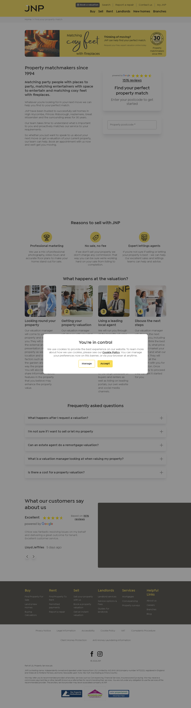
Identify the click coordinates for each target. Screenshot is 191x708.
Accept (105, 364)
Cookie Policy (111, 352)
